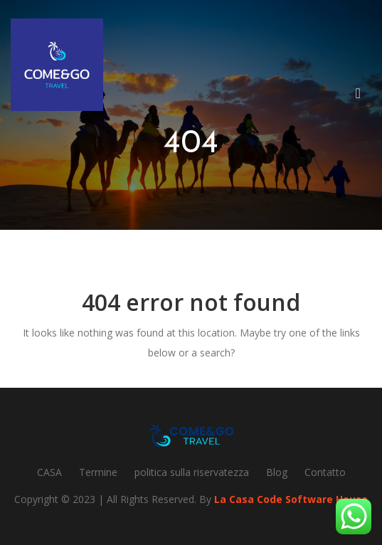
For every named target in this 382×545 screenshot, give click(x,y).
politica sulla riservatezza (191, 472)
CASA (49, 472)
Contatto (325, 472)
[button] (364, 95)
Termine (98, 472)
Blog (276, 472)
